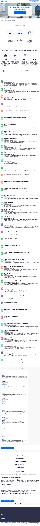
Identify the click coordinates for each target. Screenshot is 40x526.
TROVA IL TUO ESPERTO (20, 13)
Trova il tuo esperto (7, 500)
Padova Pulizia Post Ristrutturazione (20, 461)
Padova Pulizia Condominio (20, 468)
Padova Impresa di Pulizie (20, 458)
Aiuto (1, 510)
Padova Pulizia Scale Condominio (20, 464)
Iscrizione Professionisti (34, 1)
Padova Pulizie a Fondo (20, 459)
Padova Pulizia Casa (20, 465)
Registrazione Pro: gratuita (20, 451)
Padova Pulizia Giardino (20, 467)
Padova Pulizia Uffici (20, 462)
